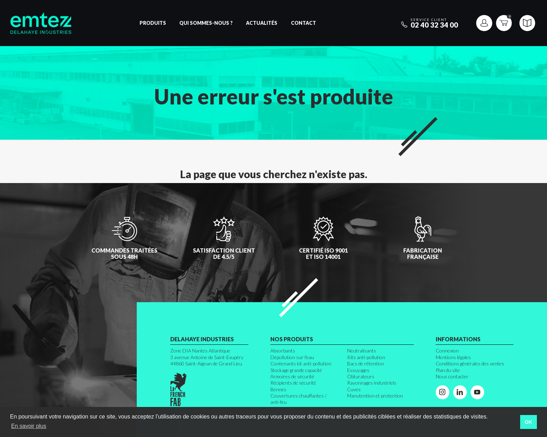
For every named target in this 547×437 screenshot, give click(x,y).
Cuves (354, 389)
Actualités (261, 23)
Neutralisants (361, 351)
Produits (153, 23)
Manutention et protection (375, 396)
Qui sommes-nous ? (206, 23)
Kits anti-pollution (366, 357)
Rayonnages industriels (371, 383)
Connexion (447, 351)
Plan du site (448, 370)
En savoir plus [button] (28, 426)
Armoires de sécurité (292, 376)
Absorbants (282, 351)
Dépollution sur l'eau (292, 357)
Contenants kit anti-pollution (300, 363)
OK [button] (528, 422)
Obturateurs (360, 376)
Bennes (278, 389)
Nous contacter (452, 376)
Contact (303, 23)
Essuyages (358, 370)
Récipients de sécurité (293, 383)
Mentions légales (453, 357)
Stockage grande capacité (296, 370)
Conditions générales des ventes (470, 363)
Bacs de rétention (365, 363)
